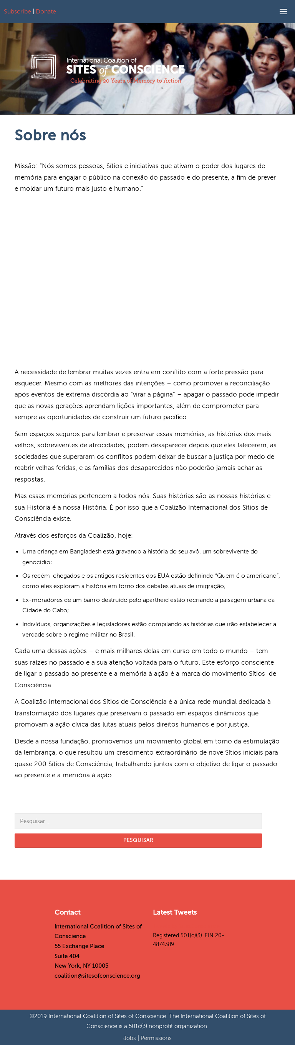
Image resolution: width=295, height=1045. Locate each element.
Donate (46, 11)
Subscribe (17, 11)
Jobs (130, 1038)
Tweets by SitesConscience (186, 926)
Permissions (156, 1038)
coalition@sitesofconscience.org (97, 976)
